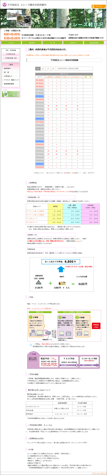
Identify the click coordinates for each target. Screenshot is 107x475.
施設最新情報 (94, 43)
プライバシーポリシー (99, 473)
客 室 (52, 43)
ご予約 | (37, 55)
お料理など (73, 43)
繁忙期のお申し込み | (57, 55)
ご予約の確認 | (45, 55)
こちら (77, 241)
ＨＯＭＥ (11, 43)
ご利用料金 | (30, 55)
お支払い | (81, 55)
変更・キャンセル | (71, 55)
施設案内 (32, 43)
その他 (87, 55)
